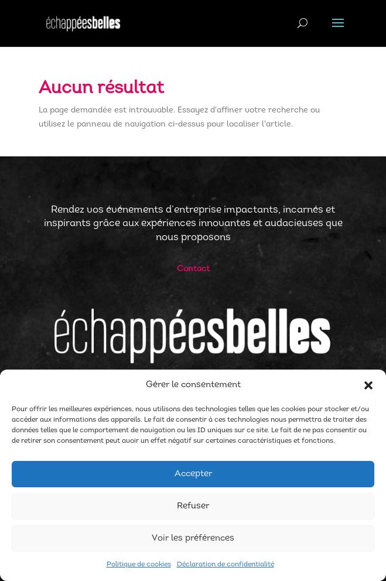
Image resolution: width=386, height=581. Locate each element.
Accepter (193, 474)
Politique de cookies (139, 564)
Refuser (193, 506)
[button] (368, 385)
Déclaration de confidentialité (225, 564)
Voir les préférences (193, 538)
